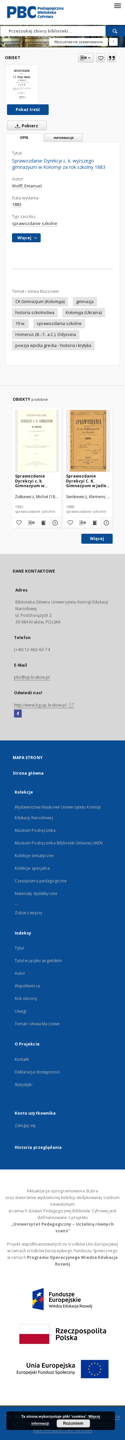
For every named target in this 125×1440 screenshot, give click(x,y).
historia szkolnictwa (34, 312)
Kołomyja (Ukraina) (84, 312)
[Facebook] (18, 714)
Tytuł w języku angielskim (38, 960)
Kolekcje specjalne (32, 868)
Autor (20, 973)
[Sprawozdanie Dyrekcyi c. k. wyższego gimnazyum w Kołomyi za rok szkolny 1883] (21, 84)
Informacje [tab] (64, 138)
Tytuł (19, 948)
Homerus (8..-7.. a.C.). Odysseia (45, 334)
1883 (16, 204)
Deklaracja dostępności (37, 1072)
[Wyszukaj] (115, 31)
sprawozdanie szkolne (34, 223)
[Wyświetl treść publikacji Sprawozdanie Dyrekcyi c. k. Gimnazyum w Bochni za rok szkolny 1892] (43, 522)
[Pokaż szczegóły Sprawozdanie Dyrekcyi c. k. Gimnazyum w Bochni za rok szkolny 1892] (54, 522)
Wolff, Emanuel (27, 186)
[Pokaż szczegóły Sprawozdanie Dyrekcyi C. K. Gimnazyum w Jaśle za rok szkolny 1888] (106, 522)
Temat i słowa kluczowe (37, 1024)
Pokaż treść (28, 109)
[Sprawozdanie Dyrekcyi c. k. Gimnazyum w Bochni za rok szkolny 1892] (37, 441)
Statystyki (23, 1084)
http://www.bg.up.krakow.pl (44, 705)
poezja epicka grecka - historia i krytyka (53, 345)
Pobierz (25, 126)
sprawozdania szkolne (59, 323)
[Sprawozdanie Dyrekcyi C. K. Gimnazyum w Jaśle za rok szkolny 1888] (88, 441)
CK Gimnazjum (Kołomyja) (40, 301)
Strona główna (28, 773)
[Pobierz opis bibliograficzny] (31, 522)
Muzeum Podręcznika (35, 830)
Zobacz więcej (28, 913)
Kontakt (22, 1059)
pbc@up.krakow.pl (32, 677)
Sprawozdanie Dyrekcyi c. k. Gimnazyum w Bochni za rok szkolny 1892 (30, 480)
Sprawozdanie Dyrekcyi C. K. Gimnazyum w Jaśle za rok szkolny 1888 (86, 480)
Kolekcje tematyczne (34, 855)
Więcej (97, 538)
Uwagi (21, 1011)
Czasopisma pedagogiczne (41, 881)
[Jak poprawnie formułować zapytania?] (113, 42)
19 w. (20, 323)
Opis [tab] (24, 138)
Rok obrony (26, 998)
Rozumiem (73, 1423)
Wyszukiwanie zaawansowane (78, 42)
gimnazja (85, 301)
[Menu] (117, 5)
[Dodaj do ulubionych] (100, 58)
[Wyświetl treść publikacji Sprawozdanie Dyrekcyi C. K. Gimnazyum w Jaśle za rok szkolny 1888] (94, 522)
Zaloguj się (25, 1125)
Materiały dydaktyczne (36, 893)
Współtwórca (27, 986)
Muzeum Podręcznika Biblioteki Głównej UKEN (59, 843)
